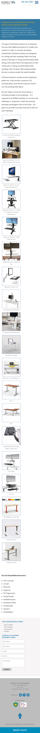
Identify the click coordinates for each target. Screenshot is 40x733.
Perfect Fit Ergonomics (20, 683)
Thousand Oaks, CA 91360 (20, 689)
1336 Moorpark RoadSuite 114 (20, 686)
